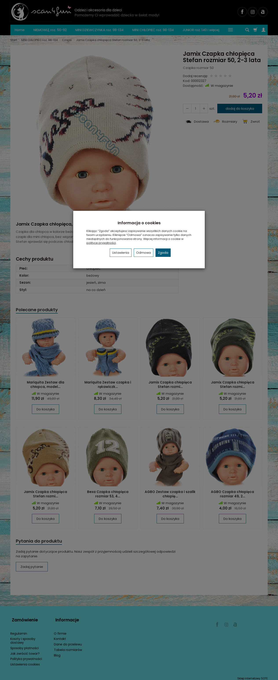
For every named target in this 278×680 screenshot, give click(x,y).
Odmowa (143, 252)
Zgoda (163, 252)
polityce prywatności (101, 243)
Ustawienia (120, 252)
